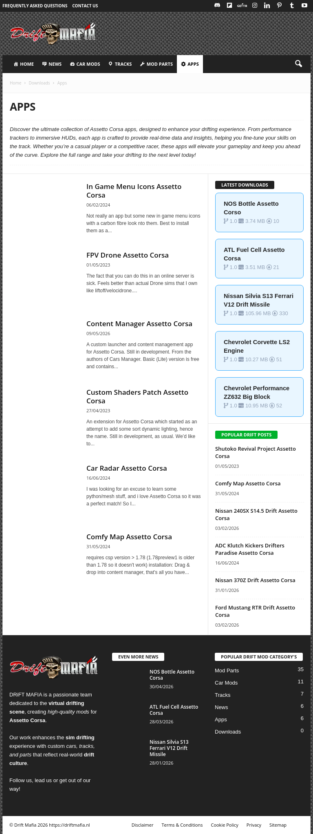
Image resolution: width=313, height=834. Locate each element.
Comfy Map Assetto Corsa (129, 536)
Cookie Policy (224, 825)
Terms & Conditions (182, 825)
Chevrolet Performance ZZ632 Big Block (256, 392)
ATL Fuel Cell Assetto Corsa (254, 254)
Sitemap (278, 825)
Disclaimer (143, 825)
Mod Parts (227, 670)
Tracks (223, 695)
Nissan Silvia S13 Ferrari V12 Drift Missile (258, 300)
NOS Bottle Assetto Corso (251, 208)
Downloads (39, 83)
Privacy (254, 825)
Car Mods (226, 683)
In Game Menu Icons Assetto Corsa (133, 191)
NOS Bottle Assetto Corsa (172, 674)
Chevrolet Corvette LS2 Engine (257, 346)
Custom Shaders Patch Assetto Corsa (137, 396)
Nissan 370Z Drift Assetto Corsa (255, 580)
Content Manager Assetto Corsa (139, 323)
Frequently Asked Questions (34, 6)
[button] (298, 64)
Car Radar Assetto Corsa (126, 468)
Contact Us (85, 6)
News (221, 707)
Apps (221, 719)
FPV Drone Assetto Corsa (127, 255)
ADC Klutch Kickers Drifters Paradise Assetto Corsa (249, 549)
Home (15, 83)
